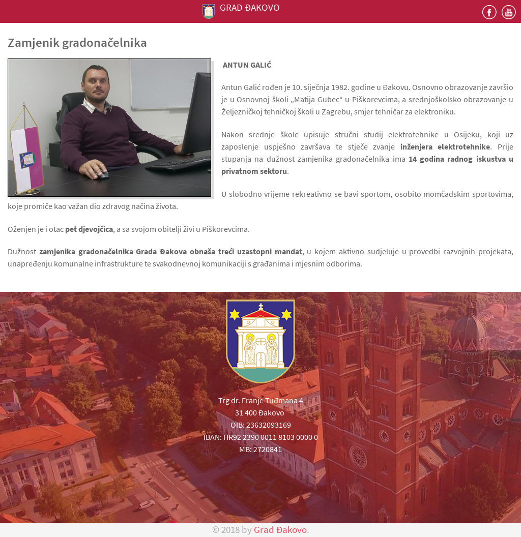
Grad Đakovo (280, 529)
